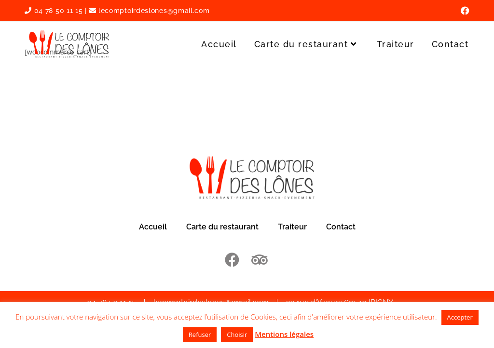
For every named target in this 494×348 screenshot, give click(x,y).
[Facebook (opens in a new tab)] (463, 10)
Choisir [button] (237, 334)
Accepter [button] (460, 317)
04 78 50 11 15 (53, 10)
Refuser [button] (200, 334)
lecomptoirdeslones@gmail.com (149, 10)
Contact (341, 226)
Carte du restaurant (222, 226)
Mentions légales (284, 334)
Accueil (153, 226)
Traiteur (292, 226)
